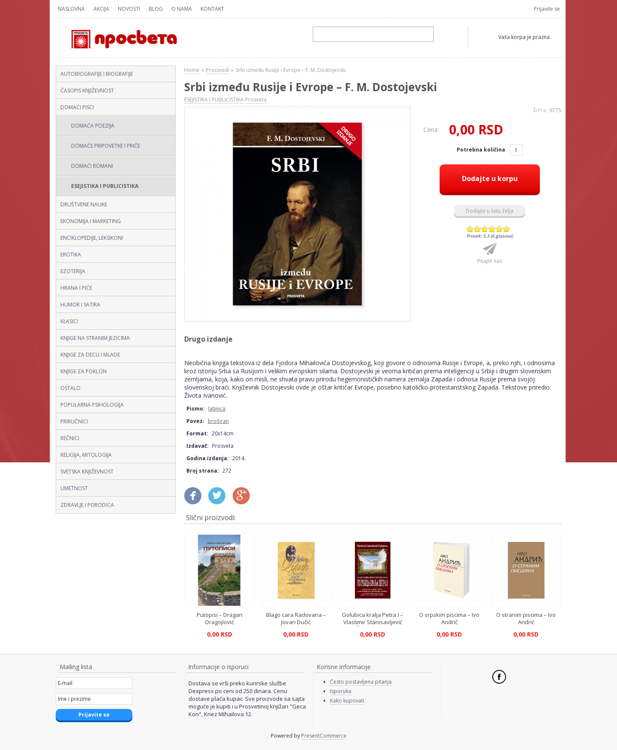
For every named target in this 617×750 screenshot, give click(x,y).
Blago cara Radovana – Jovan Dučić (296, 618)
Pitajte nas (489, 261)
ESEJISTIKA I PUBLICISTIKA (104, 186)
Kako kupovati (347, 700)
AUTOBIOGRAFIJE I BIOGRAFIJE (96, 73)
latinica (216, 408)
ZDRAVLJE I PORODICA (87, 505)
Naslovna (71, 8)
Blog (156, 8)
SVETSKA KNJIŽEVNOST (87, 471)
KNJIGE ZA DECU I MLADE (90, 354)
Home (191, 70)
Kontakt (212, 8)
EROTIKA (70, 254)
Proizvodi (217, 70)
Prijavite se (547, 8)
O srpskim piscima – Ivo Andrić (449, 618)
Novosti (129, 8)
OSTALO (70, 388)
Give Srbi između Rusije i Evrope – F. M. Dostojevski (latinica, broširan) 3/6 (484, 229)
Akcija (101, 8)
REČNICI (69, 438)
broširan (218, 421)
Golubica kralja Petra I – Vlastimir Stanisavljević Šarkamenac (372, 621)
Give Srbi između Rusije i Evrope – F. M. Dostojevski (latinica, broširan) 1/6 (470, 229)
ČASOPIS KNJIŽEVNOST (87, 90)
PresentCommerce (324, 735)
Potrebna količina (481, 149)
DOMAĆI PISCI (77, 107)
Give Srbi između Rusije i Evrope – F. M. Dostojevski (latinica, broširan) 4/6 (492, 229)
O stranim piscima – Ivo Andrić (526, 618)
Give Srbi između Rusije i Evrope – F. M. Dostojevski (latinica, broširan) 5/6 (499, 229)
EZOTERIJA (72, 271)
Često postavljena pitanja (361, 681)
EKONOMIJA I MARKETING (90, 221)
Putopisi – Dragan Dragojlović (220, 618)
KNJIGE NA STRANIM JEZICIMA (95, 338)
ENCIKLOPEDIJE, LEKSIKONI (91, 237)
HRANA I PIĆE (76, 288)
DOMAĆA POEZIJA (92, 125)
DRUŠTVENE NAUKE (83, 204)
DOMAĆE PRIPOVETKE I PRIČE (105, 145)
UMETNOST (74, 488)
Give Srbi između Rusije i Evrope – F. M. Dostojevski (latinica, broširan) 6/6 (506, 229)
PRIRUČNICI (74, 421)
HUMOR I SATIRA (80, 304)
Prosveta (256, 99)
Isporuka (340, 691)
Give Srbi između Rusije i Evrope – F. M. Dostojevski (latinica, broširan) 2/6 (477, 229)
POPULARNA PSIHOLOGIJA (92, 404)
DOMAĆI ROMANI (92, 166)
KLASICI (69, 321)
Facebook (499, 677)
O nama (181, 8)
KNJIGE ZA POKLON (83, 371)
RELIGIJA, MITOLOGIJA (86, 454)
